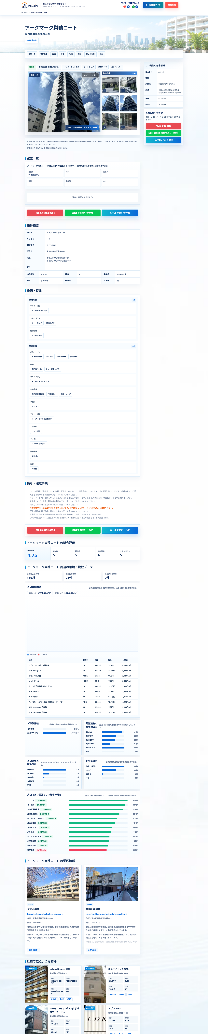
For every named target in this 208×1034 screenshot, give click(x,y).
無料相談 (172, 5)
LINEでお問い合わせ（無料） (166, 133)
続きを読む (33, 950)
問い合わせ (90, 54)
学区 (79, 54)
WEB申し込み (134, 3)
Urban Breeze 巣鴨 (60, 969)
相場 (71, 54)
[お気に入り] (126, 6)
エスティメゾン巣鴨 (118, 969)
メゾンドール (115, 1008)
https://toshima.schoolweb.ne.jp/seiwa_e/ (45, 914)
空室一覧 (32, 54)
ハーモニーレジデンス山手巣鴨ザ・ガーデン (64, 1010)
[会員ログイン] (153, 5)
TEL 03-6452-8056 (45, 212)
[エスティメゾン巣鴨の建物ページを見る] (95, 984)
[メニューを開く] (183, 5)
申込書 (123, 3)
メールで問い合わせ (120, 212)
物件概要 (43, 54)
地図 (101, 54)
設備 (54, 54)
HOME (24, 13)
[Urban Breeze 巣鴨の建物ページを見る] (36, 984)
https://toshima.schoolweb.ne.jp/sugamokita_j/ (106, 914)
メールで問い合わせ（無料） (163, 140)
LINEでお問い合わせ (82, 212)
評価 (62, 54)
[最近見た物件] (135, 6)
